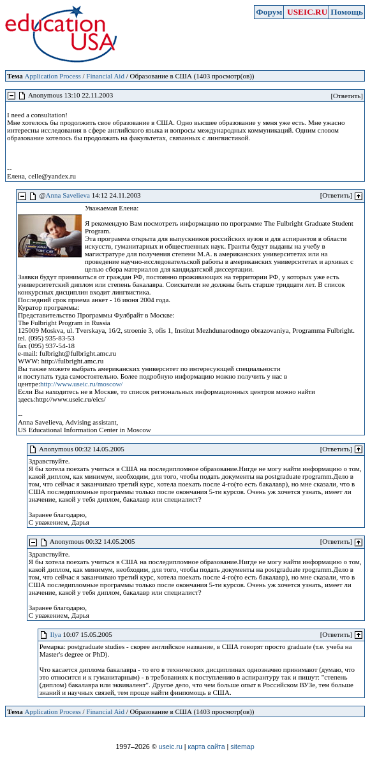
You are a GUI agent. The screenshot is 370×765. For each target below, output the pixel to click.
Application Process (52, 76)
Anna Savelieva (68, 195)
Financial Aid (105, 76)
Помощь (346, 12)
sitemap (242, 746)
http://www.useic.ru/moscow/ (81, 384)
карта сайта (206, 746)
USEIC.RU (307, 12)
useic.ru (170, 746)
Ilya (55, 634)
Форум (269, 12)
